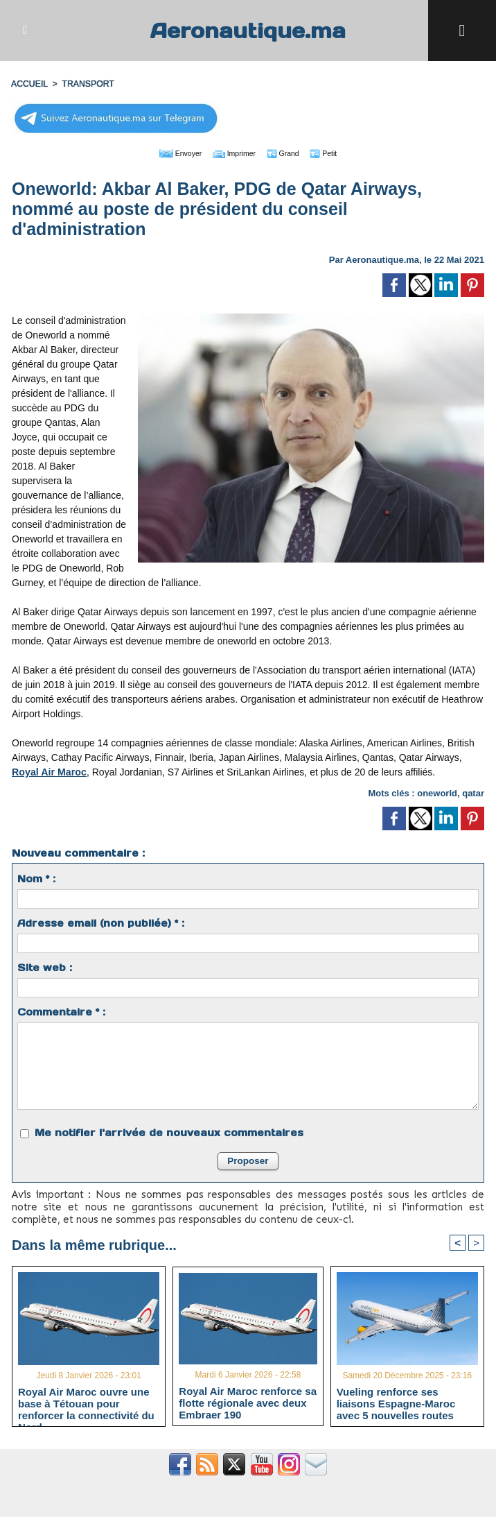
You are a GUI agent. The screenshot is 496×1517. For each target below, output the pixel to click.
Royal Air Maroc (48, 771)
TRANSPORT (86, 84)
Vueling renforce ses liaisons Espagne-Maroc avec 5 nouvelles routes (396, 1403)
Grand (290, 152)
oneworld (437, 792)
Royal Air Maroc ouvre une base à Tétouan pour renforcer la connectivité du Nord (86, 1403)
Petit (337, 152)
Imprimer (232, 152)
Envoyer (169, 152)
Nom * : (36, 878)
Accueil (29, 84)
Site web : (44, 967)
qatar (473, 792)
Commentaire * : (61, 1011)
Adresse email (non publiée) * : (100, 922)
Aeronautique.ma (248, 30)
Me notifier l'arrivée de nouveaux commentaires (169, 1132)
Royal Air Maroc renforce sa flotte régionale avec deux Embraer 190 (248, 1402)
